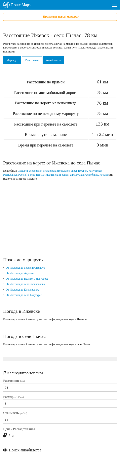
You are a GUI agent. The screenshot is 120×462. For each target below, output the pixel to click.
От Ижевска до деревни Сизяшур (25, 267)
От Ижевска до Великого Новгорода (27, 278)
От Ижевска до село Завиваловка (25, 284)
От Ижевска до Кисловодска (22, 289)
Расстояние (32, 60)
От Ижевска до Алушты (20, 273)
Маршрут (12, 60)
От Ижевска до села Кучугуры (24, 295)
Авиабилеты (53, 60)
